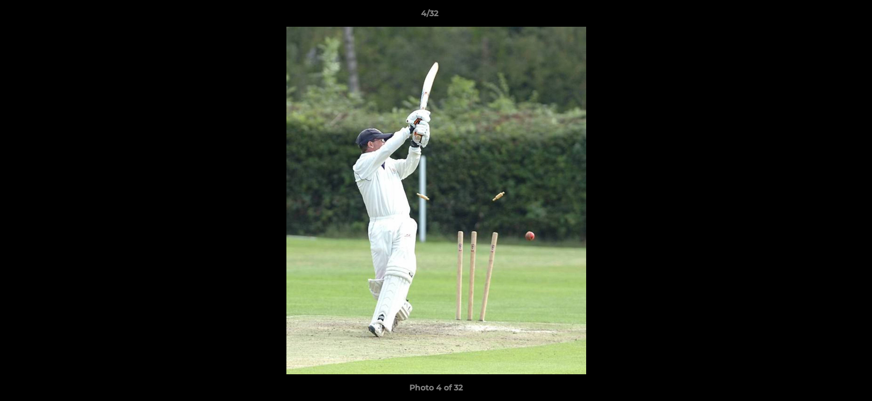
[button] (825, 16)
